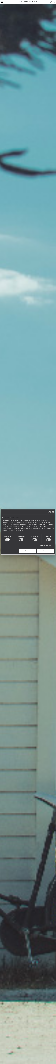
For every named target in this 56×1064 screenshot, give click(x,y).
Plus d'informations (17, 530)
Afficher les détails (45, 545)
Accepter (45, 551)
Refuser (27, 551)
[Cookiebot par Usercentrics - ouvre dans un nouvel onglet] (47, 512)
